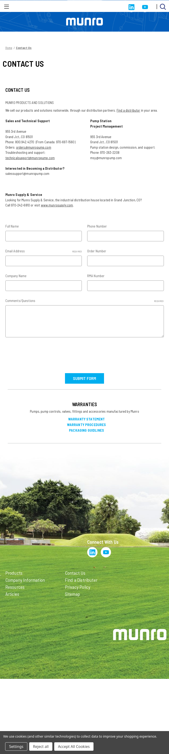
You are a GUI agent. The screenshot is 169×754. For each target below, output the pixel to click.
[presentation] (40, 353)
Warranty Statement (86, 419)
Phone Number (97, 226)
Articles (12, 593)
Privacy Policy (77, 586)
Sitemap (72, 593)
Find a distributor (128, 110)
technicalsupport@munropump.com (30, 158)
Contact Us (75, 572)
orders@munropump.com (33, 147)
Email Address (43, 251)
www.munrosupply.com (57, 205)
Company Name (16, 276)
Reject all (41, 746)
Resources (15, 586)
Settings (16, 746)
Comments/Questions (84, 300)
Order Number (96, 251)
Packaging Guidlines (86, 430)
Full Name (12, 226)
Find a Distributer (81, 579)
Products (14, 572)
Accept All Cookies (74, 746)
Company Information (25, 579)
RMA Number (96, 276)
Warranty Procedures (86, 424)
